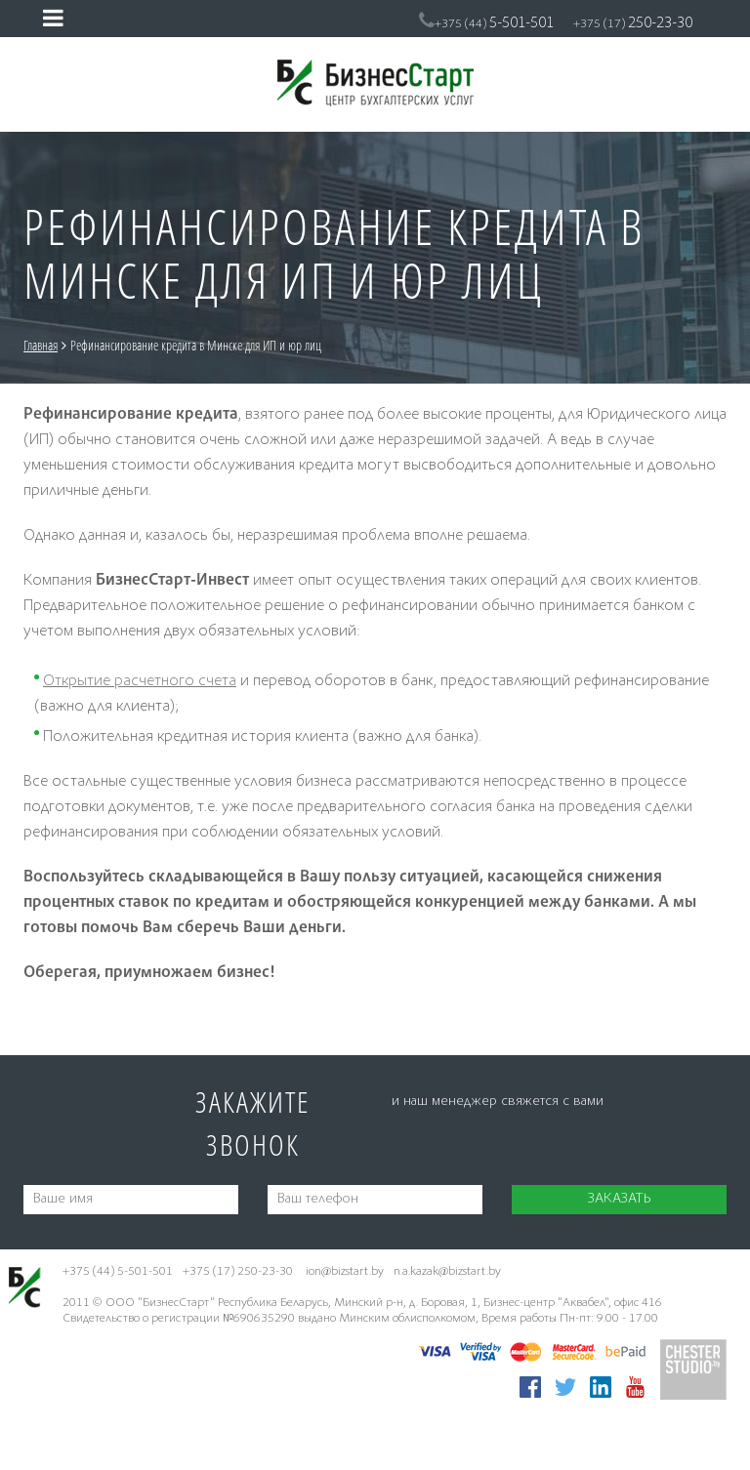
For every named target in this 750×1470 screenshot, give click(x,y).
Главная (40, 345)
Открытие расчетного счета (139, 682)
